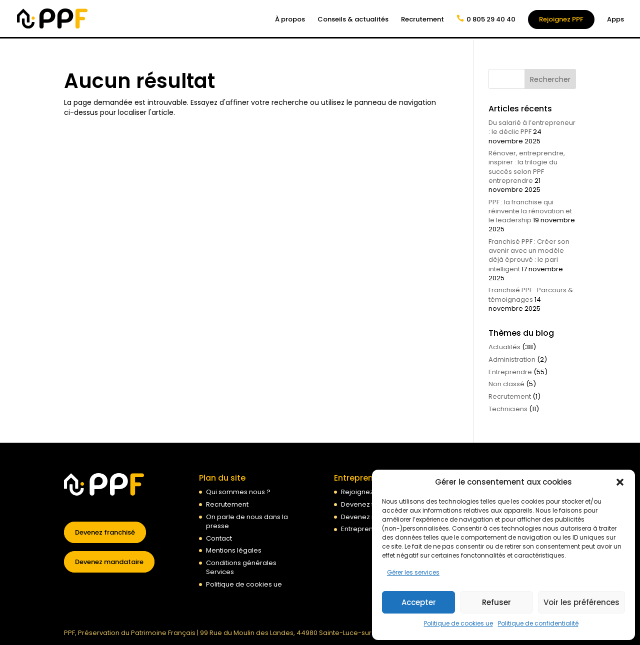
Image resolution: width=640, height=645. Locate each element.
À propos (290, 20)
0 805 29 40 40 (491, 19)
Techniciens (508, 409)
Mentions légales (234, 550)
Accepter (419, 602)
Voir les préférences (582, 602)
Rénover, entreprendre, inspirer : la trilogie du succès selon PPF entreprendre (526, 166)
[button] (620, 482)
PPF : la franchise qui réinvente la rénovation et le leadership (530, 211)
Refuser (496, 602)
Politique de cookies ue (458, 623)
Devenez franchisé (105, 532)
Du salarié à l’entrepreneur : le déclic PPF (532, 127)
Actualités (504, 347)
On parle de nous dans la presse (247, 521)
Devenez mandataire (109, 562)
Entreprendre (510, 372)
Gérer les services (413, 572)
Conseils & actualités (353, 20)
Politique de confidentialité (538, 623)
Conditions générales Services (241, 567)
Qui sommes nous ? (238, 492)
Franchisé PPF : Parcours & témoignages (530, 294)
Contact (219, 538)
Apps (615, 20)
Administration (512, 359)
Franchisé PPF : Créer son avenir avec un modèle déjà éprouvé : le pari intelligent (529, 255)
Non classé (506, 384)
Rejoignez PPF (561, 19)
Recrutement (422, 20)
